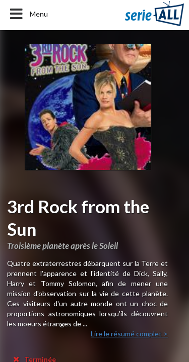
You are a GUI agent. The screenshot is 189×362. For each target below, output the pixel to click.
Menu (28, 14)
